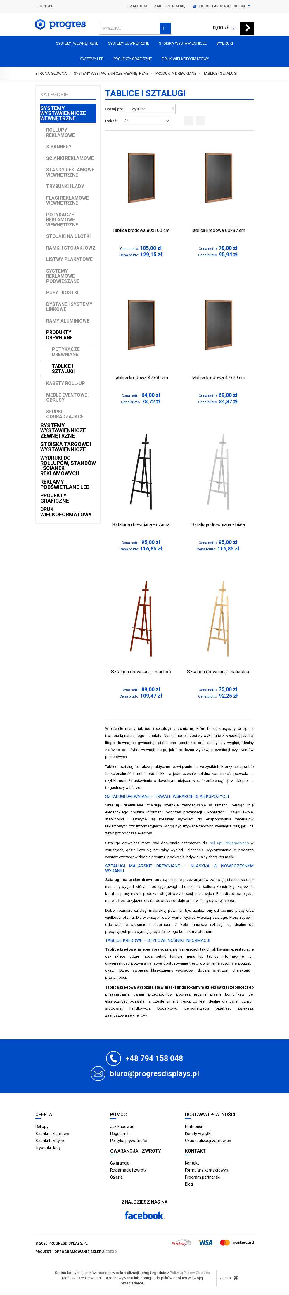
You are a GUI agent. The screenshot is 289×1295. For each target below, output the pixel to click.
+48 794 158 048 (154, 1058)
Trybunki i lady (65, 186)
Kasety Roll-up (65, 383)
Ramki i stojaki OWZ (71, 248)
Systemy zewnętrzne (128, 43)
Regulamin (120, 1133)
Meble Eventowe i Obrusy (67, 397)
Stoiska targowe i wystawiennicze (65, 446)
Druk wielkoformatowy (185, 59)
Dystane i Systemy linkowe (69, 306)
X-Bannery (59, 146)
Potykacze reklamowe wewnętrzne (62, 220)
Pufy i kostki (62, 292)
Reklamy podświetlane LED (64, 484)
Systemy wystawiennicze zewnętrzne (63, 430)
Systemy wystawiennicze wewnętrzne (63, 113)
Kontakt (46, 6)
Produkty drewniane (59, 335)
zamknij (228, 1277)
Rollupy (42, 1126)
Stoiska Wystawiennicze (183, 43)
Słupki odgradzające (65, 414)
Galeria (116, 1177)
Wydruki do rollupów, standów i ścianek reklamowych (68, 465)
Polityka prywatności (129, 1140)
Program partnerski (202, 1177)
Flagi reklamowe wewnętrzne (67, 200)
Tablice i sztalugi (63, 368)
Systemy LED (92, 59)
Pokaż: (111, 121)
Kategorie (54, 94)
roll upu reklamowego (229, 843)
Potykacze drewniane (66, 351)
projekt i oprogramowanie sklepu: (76, 1252)
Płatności (193, 1126)
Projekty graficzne (133, 59)
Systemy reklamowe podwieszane (62, 276)
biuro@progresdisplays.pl (154, 1073)
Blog (189, 1184)
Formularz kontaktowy (207, 1170)
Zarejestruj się (169, 6)
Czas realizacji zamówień (208, 1140)
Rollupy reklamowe (60, 132)
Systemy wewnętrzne (77, 43)
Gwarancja (119, 1163)
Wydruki (225, 43)
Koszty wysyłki (198, 1133)
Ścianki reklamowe (70, 158)
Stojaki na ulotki (68, 236)
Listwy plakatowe (69, 259)
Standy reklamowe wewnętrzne (70, 172)
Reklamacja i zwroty (128, 1170)
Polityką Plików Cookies (190, 1272)
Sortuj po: (114, 109)
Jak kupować (122, 1126)
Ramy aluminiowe (67, 321)
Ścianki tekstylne (50, 1140)
